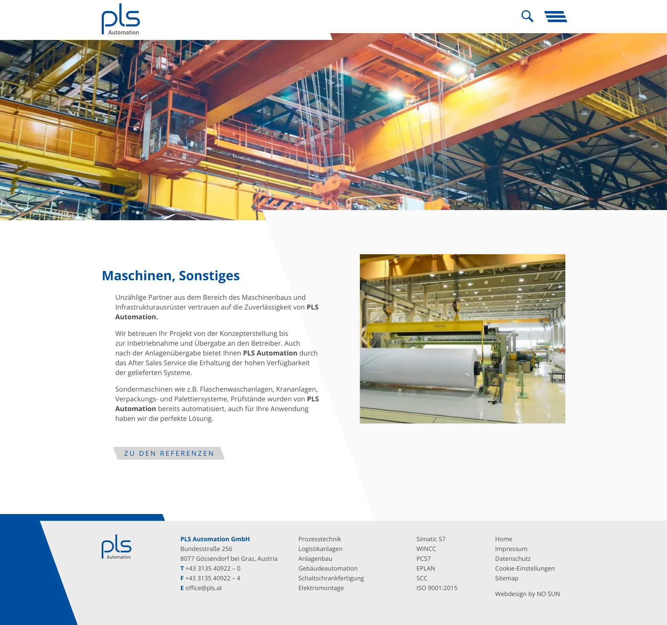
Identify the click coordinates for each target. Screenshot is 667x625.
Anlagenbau (316, 559)
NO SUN (548, 594)
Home (504, 539)
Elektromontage (321, 588)
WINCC (426, 549)
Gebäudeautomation (328, 569)
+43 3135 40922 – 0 (212, 569)
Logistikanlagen (321, 549)
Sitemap (507, 578)
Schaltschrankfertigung (331, 578)
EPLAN (425, 569)
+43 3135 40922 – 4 (212, 578)
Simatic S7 (430, 539)
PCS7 (423, 559)
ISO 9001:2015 (436, 588)
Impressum (511, 549)
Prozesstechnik (320, 539)
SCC (422, 578)
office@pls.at (203, 588)
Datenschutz (513, 559)
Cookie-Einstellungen (525, 569)
